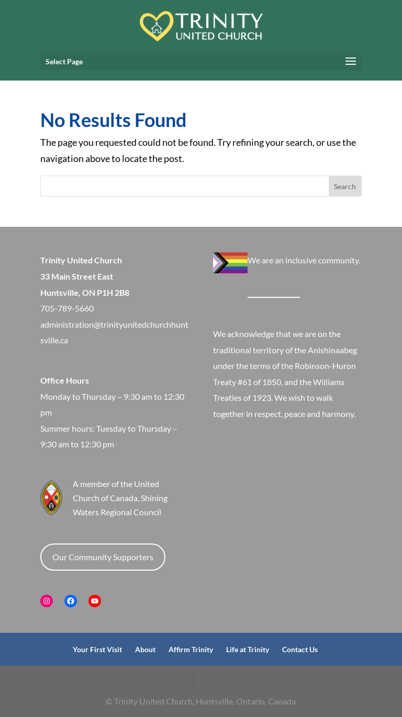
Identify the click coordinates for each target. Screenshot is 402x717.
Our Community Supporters (102, 557)
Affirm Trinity (191, 649)
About (145, 649)
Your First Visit (97, 649)
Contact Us (300, 649)
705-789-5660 (67, 308)
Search (345, 186)
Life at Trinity (247, 649)
